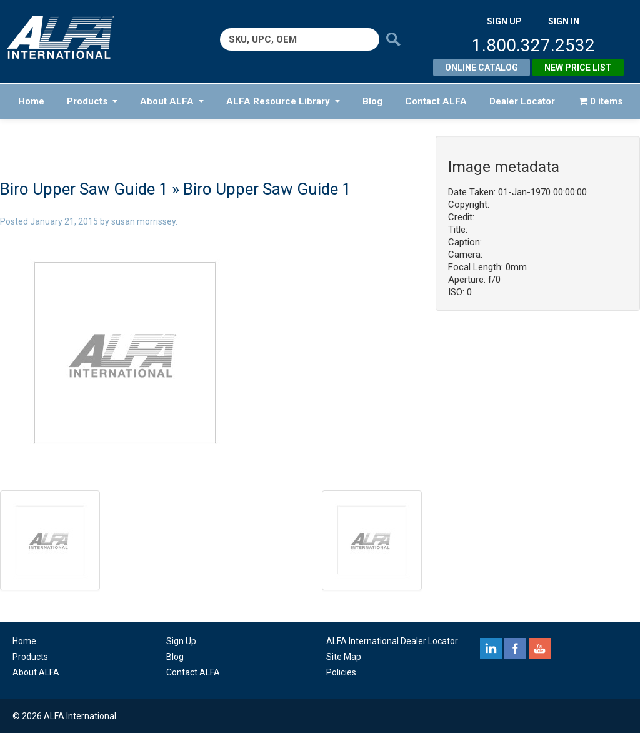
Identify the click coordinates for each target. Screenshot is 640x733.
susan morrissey (143, 221)
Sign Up (181, 641)
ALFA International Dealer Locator (392, 641)
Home (31, 101)
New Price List (578, 68)
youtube (540, 648)
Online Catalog (481, 68)
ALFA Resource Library (283, 101)
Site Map (343, 657)
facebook (515, 648)
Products (92, 101)
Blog (372, 101)
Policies (341, 672)
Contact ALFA (436, 101)
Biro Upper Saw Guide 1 (84, 188)
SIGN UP (504, 21)
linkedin (491, 648)
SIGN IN (563, 21)
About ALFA (172, 101)
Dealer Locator (522, 101)
